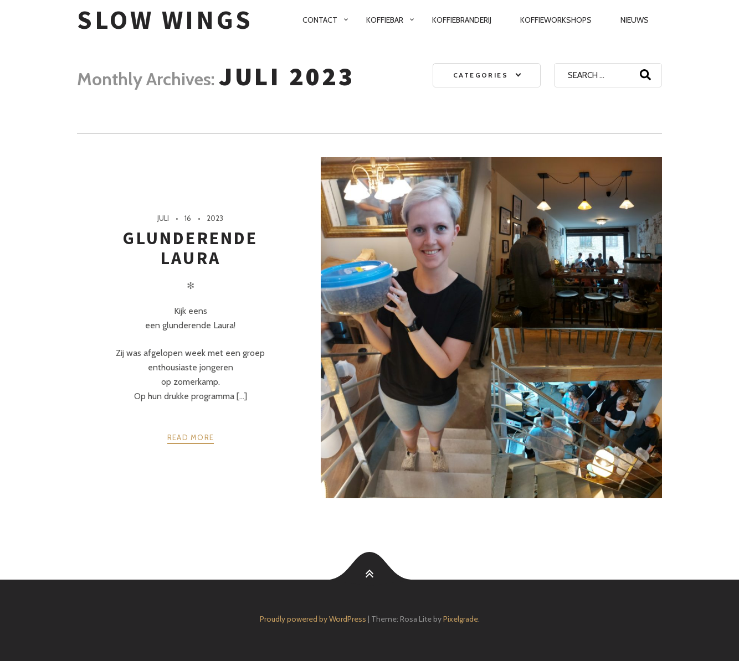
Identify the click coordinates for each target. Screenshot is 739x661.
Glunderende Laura (190, 248)
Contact (319, 20)
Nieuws (634, 20)
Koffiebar (384, 20)
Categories (480, 75)
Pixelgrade (460, 619)
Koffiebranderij (461, 20)
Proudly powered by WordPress (313, 619)
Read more (190, 437)
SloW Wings (165, 19)
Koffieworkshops (556, 20)
